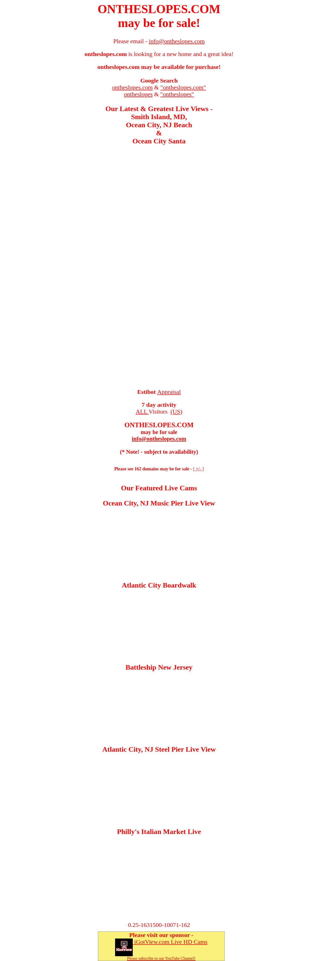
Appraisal (169, 392)
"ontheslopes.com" (183, 87)
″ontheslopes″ (177, 94)
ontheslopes (138, 94)
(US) (176, 411)
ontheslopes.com (132, 87)
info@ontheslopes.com (159, 439)
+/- (198, 468)
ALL (142, 411)
